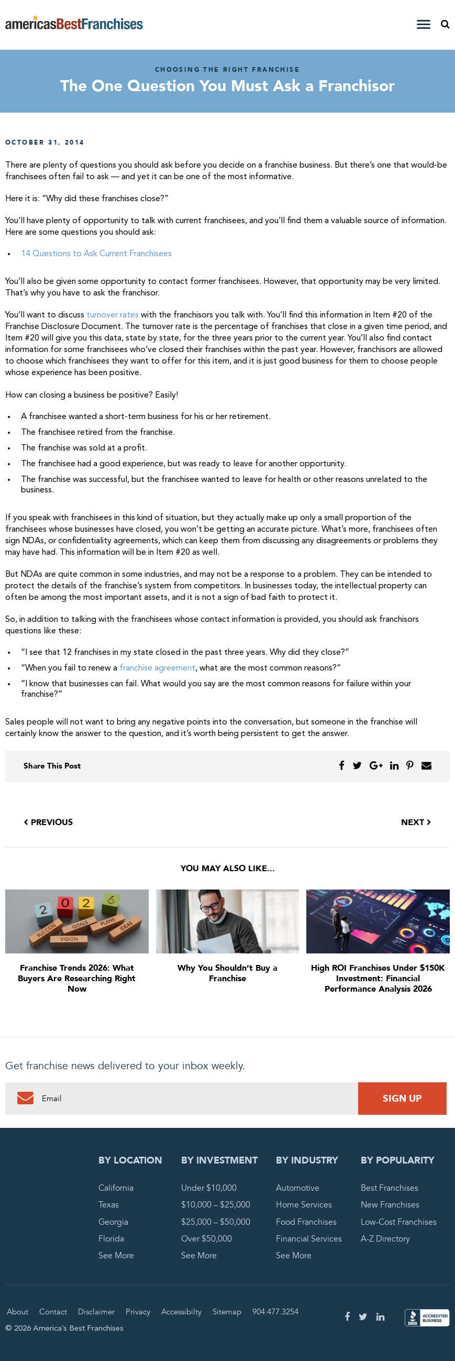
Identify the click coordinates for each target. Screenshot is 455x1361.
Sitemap (227, 1312)
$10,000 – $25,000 (215, 1205)
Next (416, 822)
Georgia (113, 1222)
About (17, 1312)
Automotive (297, 1188)
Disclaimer (96, 1312)
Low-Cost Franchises (399, 1222)
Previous (48, 822)
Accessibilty (181, 1312)
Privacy (138, 1312)
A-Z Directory (385, 1239)
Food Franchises (306, 1222)
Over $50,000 (206, 1239)
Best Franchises (389, 1188)
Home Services (304, 1205)
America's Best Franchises (74, 25)
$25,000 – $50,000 (215, 1222)
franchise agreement (157, 668)
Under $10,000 (209, 1188)
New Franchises (390, 1205)
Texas (108, 1205)
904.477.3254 (275, 1312)
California (116, 1188)
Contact (53, 1312)
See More (116, 1255)
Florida (111, 1239)
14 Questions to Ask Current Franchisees (96, 254)
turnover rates (112, 315)
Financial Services (309, 1239)
